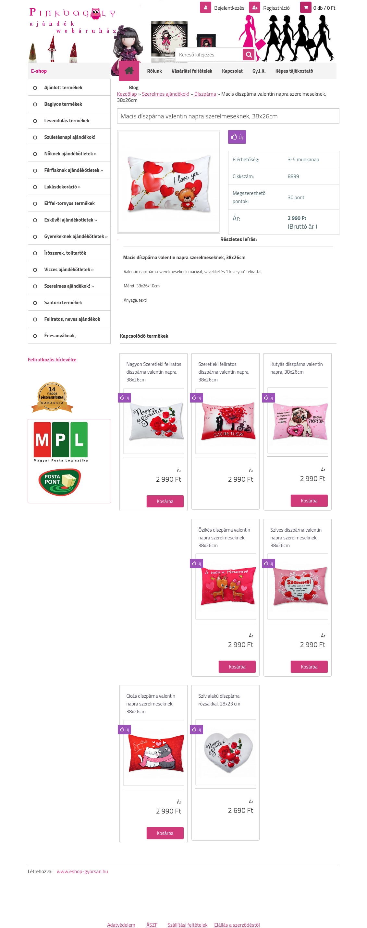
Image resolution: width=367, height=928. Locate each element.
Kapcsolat (232, 71)
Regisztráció (276, 8)
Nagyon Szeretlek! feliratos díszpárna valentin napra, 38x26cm (154, 371)
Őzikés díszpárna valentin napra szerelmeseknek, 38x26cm (225, 537)
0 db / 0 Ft (324, 8)
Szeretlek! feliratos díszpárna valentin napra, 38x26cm (224, 371)
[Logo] (72, 20)
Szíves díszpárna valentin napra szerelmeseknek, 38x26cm (296, 537)
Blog (134, 87)
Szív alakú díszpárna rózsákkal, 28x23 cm (219, 699)
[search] (248, 55)
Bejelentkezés (229, 8)
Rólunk (154, 71)
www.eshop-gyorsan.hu (82, 871)
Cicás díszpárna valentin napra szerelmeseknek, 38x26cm (151, 703)
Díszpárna (205, 94)
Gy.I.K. (259, 71)
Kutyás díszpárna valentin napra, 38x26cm (297, 368)
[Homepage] (133, 71)
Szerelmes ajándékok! (165, 94)
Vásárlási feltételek (192, 71)
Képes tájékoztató (294, 71)
